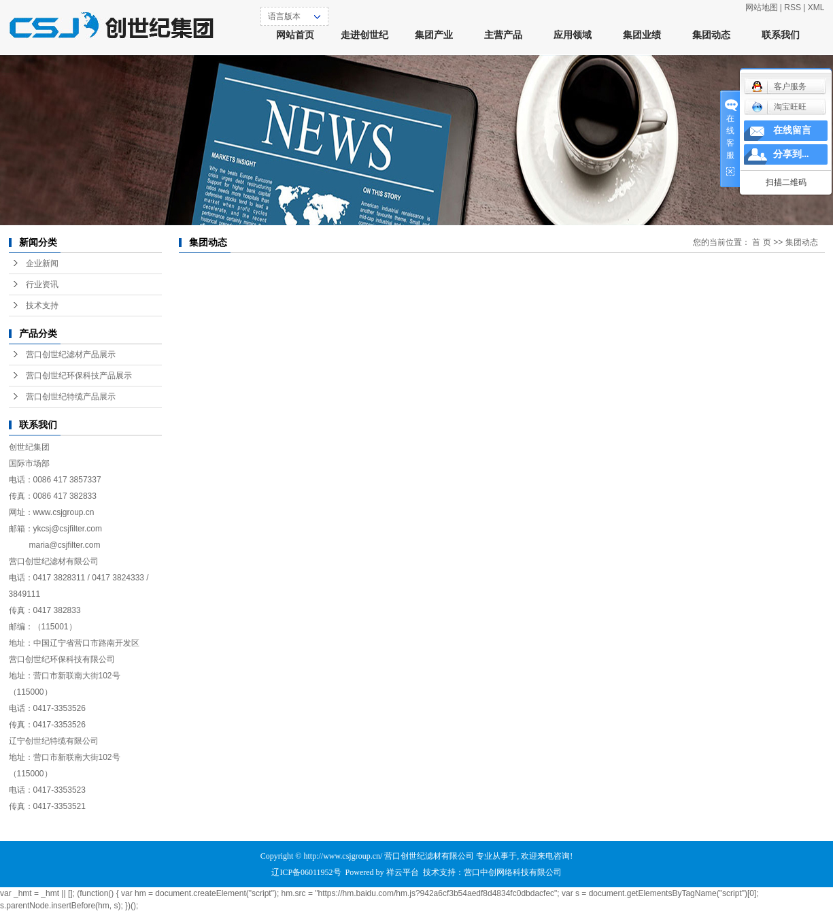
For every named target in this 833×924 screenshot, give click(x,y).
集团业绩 (642, 35)
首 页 (761, 242)
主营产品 (503, 35)
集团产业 (434, 35)
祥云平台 (402, 872)
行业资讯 (42, 284)
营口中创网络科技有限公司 (513, 872)
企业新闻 (42, 263)
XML (816, 7)
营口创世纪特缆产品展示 (71, 396)
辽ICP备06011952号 (306, 872)
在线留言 (792, 130)
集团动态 (711, 35)
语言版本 (284, 16)
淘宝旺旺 (778, 106)
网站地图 (761, 7)
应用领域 (573, 35)
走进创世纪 (364, 35)
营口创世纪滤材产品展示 (71, 354)
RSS (792, 7)
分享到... (791, 154)
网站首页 (295, 35)
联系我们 (781, 35)
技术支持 (42, 305)
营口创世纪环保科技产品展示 (79, 375)
